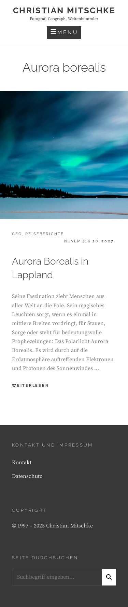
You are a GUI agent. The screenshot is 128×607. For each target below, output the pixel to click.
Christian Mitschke (64, 10)
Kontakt (21, 462)
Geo (17, 234)
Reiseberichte (44, 234)
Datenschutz (27, 476)
